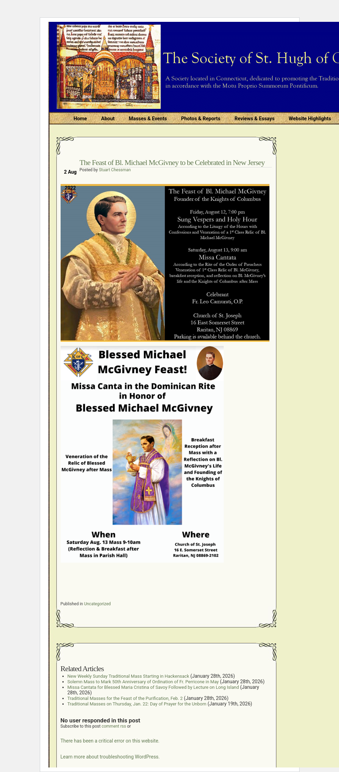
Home (80, 119)
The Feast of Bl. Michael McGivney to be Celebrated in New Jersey (172, 162)
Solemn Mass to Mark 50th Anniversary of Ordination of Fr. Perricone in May (143, 681)
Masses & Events (148, 119)
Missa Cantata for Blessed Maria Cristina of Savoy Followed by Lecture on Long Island (153, 687)
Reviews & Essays (254, 119)
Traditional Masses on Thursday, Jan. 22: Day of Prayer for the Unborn (137, 703)
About (108, 119)
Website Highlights (310, 119)
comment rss (113, 726)
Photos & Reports (200, 119)
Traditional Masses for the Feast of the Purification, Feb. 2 (125, 698)
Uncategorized (97, 603)
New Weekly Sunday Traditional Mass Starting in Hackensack (128, 676)
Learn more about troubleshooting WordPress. (110, 757)
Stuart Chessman (115, 169)
